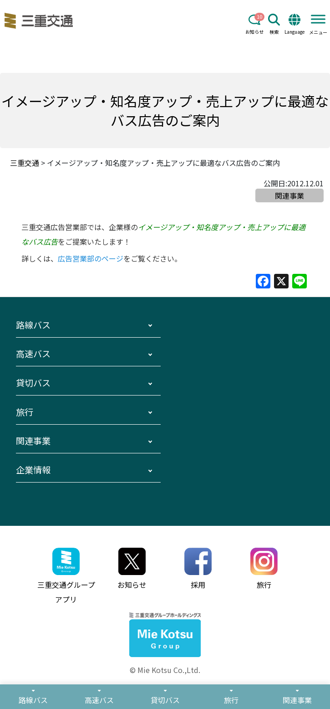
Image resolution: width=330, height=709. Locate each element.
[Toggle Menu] (318, 19)
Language (294, 24)
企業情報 (33, 469)
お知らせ (254, 24)
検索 (274, 24)
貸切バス (33, 382)
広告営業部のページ (90, 258)
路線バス (33, 325)
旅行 (24, 412)
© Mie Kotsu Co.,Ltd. (165, 669)
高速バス (33, 353)
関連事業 (33, 440)
